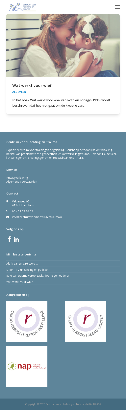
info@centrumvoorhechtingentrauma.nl (37, 217)
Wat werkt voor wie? (32, 85)
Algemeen (19, 92)
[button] (117, 7)
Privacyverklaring (17, 177)
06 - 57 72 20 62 (22, 211)
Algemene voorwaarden (21, 181)
